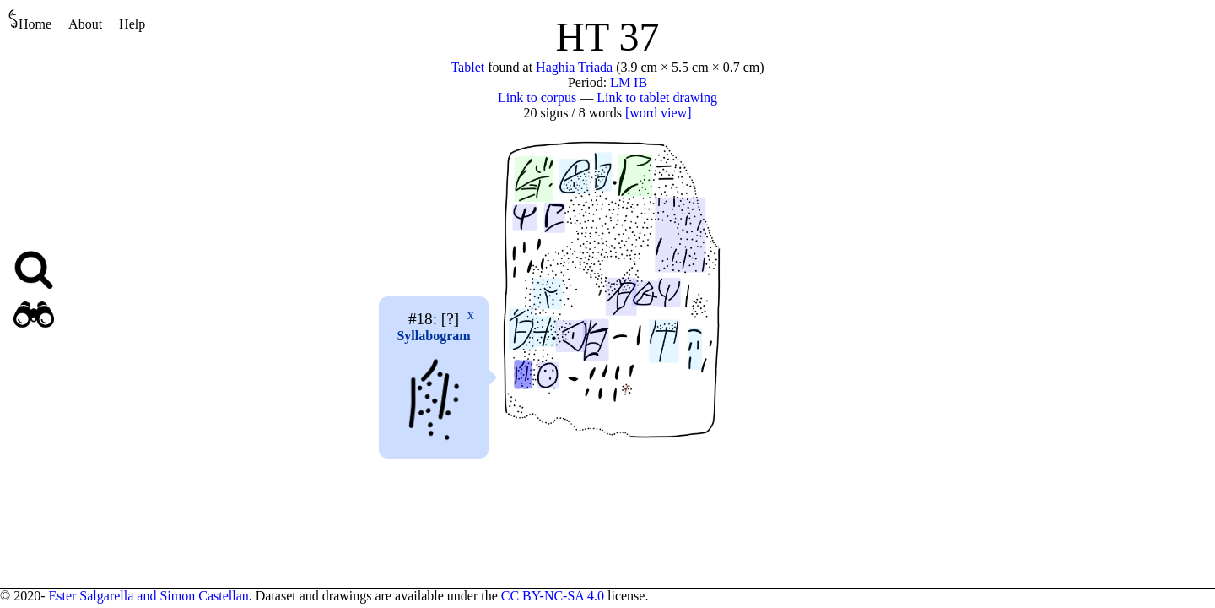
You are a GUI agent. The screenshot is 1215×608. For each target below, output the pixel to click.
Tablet (467, 67)
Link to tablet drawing (657, 97)
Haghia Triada (574, 67)
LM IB (628, 82)
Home (29, 19)
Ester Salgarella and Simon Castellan (148, 596)
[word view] (658, 113)
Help (132, 24)
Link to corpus (537, 97)
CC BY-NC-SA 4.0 (552, 596)
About (85, 24)
